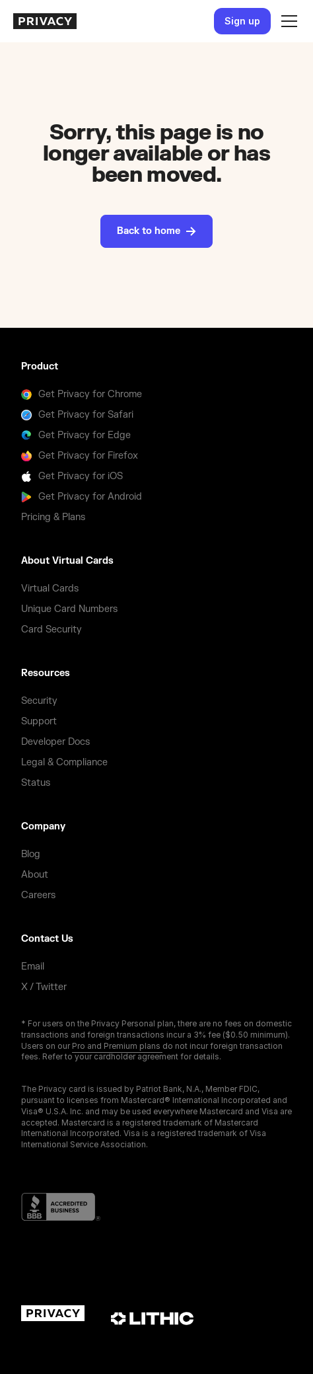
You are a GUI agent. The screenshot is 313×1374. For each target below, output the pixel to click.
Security (39, 700)
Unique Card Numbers (69, 609)
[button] (286, 21)
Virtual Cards (50, 588)
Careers (38, 895)
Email (32, 966)
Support (39, 721)
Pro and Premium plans (117, 1046)
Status (35, 782)
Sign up (242, 20)
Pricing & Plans (53, 517)
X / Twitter (44, 987)
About (34, 874)
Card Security (51, 629)
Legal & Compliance (64, 762)
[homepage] (45, 21)
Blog (30, 854)
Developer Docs (55, 741)
